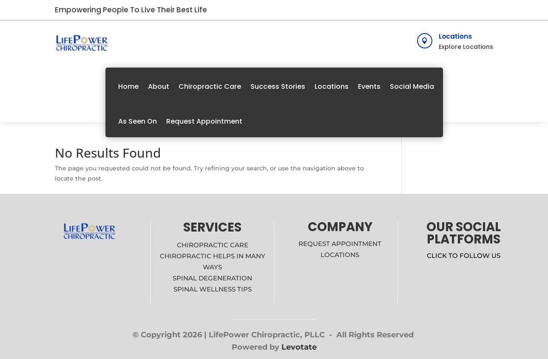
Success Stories (277, 86)
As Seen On (137, 121)
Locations (455, 36)
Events (369, 86)
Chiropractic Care (210, 86)
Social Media (412, 86)
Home (128, 86)
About (158, 86)
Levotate (299, 347)
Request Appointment (204, 121)
